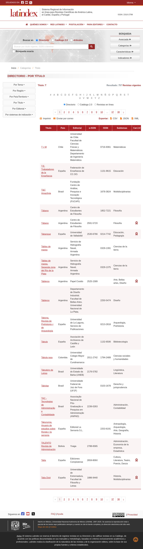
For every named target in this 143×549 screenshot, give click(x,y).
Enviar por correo (63, 118)
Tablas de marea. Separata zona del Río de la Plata (48, 267)
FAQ (53, 514)
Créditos (53, 527)
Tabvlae (45, 386)
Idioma (130, 2)
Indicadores (125, 58)
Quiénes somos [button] (38, 24)
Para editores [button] (95, 24)
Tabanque (46, 234)
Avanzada (125, 39)
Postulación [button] (76, 24)
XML (135, 118)
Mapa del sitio (43, 527)
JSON (124, 118)
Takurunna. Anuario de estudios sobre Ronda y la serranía (48, 428)
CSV (114, 118)
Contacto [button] (112, 24)
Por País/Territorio (19, 97)
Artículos (78, 40)
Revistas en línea (103, 104)
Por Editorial (18, 109)
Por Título (19, 103)
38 (118, 112)
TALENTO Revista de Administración (48, 446)
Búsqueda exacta (25, 51)
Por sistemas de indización (18, 115)
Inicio (13, 68)
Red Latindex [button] (57, 24)
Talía (43, 460)
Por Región (18, 91)
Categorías (124, 45)
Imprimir (45, 118)
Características (124, 52)
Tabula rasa (47, 357)
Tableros (45, 281)
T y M (44, 147)
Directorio (44, 40)
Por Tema (19, 85)
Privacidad (132, 515)
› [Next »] (123, 112)
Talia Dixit (45, 478)
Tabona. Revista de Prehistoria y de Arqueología (47, 324)
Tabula (44, 342)
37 (113, 112)
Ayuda (60, 514)
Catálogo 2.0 (61, 40)
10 (101, 112)
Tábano (45, 211)
